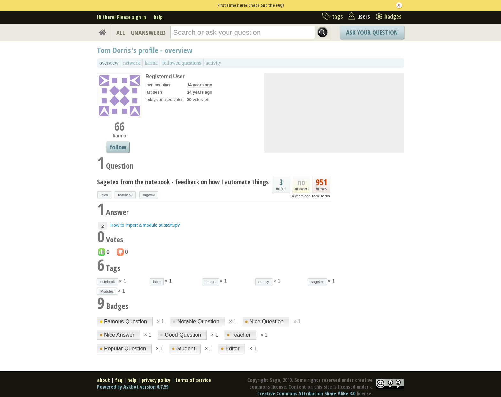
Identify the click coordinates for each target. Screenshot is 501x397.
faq (118, 380)
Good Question (181, 335)
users (363, 16)
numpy (263, 282)
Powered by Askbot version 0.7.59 (132, 386)
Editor (230, 349)
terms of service (193, 380)
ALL (120, 32)
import (211, 282)
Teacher (239, 335)
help (158, 16)
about (103, 380)
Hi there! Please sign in (121, 16)
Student (184, 349)
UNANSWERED (148, 32)
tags (337, 16)
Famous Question (124, 321)
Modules (107, 291)
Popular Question (123, 349)
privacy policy (156, 380)
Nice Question (265, 321)
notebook (125, 195)
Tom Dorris (321, 196)
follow (118, 147)
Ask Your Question (372, 32)
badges (393, 16)
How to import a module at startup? (145, 225)
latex (104, 195)
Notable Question (197, 321)
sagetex (149, 195)
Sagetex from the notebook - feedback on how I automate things (183, 182)
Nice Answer (117, 335)
